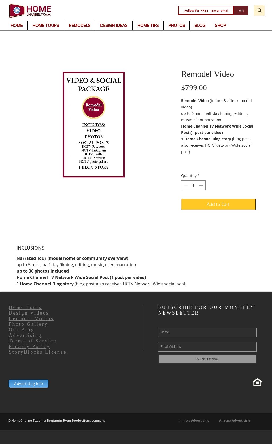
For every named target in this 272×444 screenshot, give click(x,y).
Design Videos (29, 313)
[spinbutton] (193, 185)
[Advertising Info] (28, 384)
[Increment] (201, 185)
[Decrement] (185, 185)
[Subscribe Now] (207, 359)
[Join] (241, 10)
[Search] (259, 10)
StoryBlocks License (38, 352)
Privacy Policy (29, 346)
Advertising (25, 335)
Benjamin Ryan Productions (69, 420)
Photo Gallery (28, 324)
